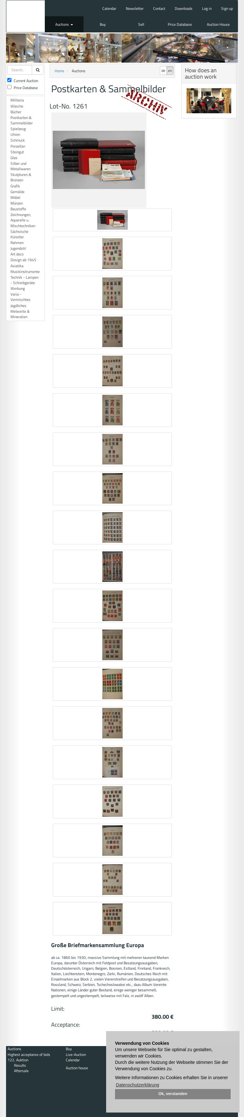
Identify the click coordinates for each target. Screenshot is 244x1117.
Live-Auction (76, 1054)
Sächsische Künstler (19, 234)
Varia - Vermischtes (20, 297)
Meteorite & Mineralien (20, 314)
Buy (103, 24)
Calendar (109, 8)
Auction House (218, 24)
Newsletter (135, 8)
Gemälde (17, 192)
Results (20, 1065)
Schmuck (17, 140)
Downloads (184, 8)
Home (59, 71)
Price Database (180, 24)
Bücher (15, 112)
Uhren (15, 134)
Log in (207, 8)
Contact (159, 8)
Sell (141, 24)
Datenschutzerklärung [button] (137, 1084)
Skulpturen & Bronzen (20, 177)
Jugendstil (18, 248)
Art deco (17, 254)
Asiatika (17, 266)
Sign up (227, 8)
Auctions (64, 24)
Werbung (17, 288)
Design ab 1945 (23, 260)
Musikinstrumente (25, 272)
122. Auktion (18, 1060)
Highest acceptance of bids (29, 1054)
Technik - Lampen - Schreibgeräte (24, 280)
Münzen (16, 203)
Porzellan (17, 146)
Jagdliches (18, 306)
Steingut (17, 152)
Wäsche (16, 106)
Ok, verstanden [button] (173, 1094)
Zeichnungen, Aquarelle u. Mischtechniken (22, 220)
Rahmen (17, 243)
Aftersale (21, 1071)
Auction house (77, 1068)
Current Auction (22, 80)
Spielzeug (18, 129)
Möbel (15, 197)
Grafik (15, 186)
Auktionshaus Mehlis (25, 16)
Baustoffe (18, 209)
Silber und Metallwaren (20, 166)
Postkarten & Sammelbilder (21, 120)
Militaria (17, 100)
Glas (13, 158)
